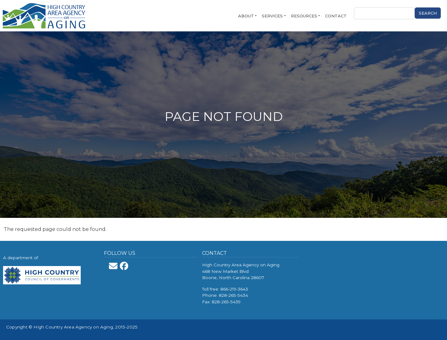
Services (272, 15)
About (246, 15)
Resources (304, 15)
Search (428, 13)
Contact (336, 15)
